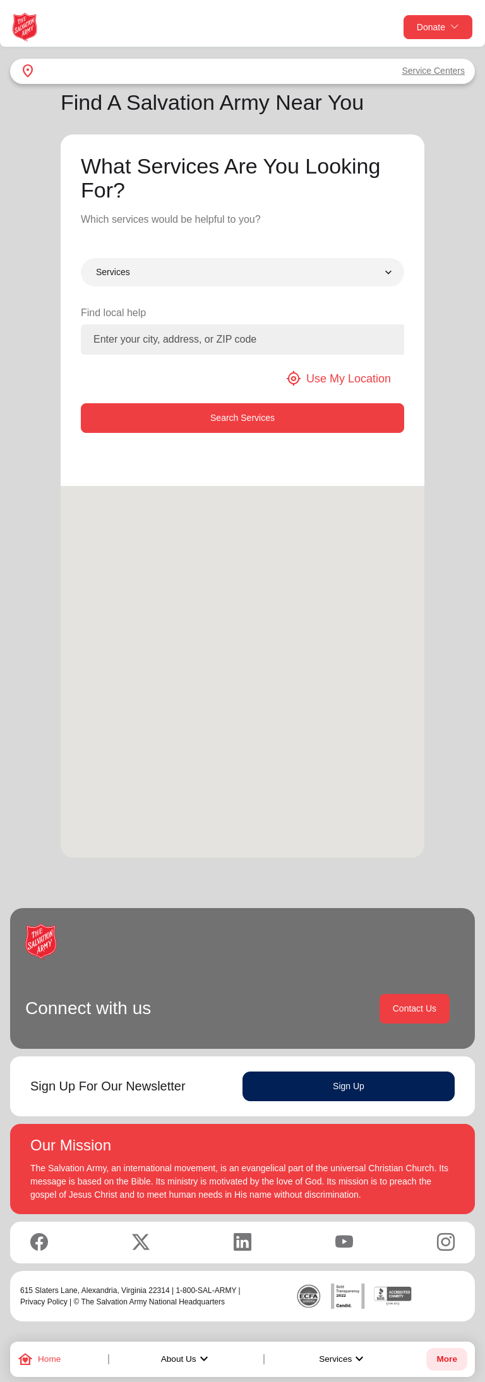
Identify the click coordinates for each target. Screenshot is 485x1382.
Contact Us (414, 1008)
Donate (438, 27)
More (446, 1359)
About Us (186, 1359)
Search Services (242, 418)
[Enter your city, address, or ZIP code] (242, 339)
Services (343, 1359)
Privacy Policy (44, 1301)
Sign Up (348, 1086)
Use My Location (338, 378)
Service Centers (433, 71)
